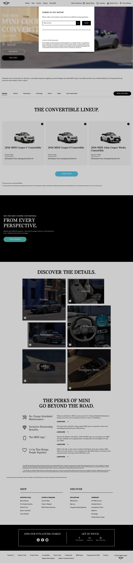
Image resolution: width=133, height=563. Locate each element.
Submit (86, 23)
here (80, 47)
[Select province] (61, 23)
